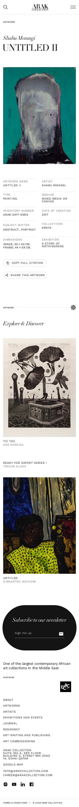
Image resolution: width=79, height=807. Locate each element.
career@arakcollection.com (27, 775)
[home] (40, 7)
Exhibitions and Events (23, 717)
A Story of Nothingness (53, 245)
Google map (13, 764)
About (8, 699)
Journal (10, 723)
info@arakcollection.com (25, 770)
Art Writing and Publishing (26, 735)
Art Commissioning (19, 741)
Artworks (9, 22)
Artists (9, 711)
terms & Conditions (15, 803)
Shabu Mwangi (54, 185)
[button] (73, 7)
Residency (11, 729)
